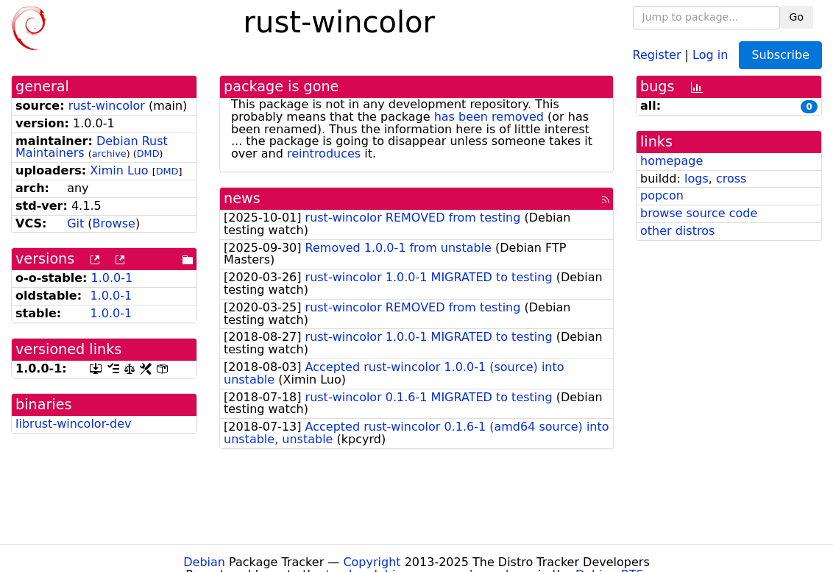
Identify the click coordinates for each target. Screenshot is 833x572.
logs (696, 179)
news (242, 198)
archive (109, 153)
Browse (114, 223)
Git (75, 223)
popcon (662, 195)
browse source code (698, 213)
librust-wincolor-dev (73, 424)
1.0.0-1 (112, 278)
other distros (677, 231)
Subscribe (780, 55)
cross (731, 179)
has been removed (489, 117)
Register (657, 54)
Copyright (371, 562)
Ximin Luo (119, 170)
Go (797, 17)
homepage (671, 161)
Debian (204, 562)
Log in (710, 54)
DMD (148, 153)
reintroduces (324, 153)
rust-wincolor (106, 106)
